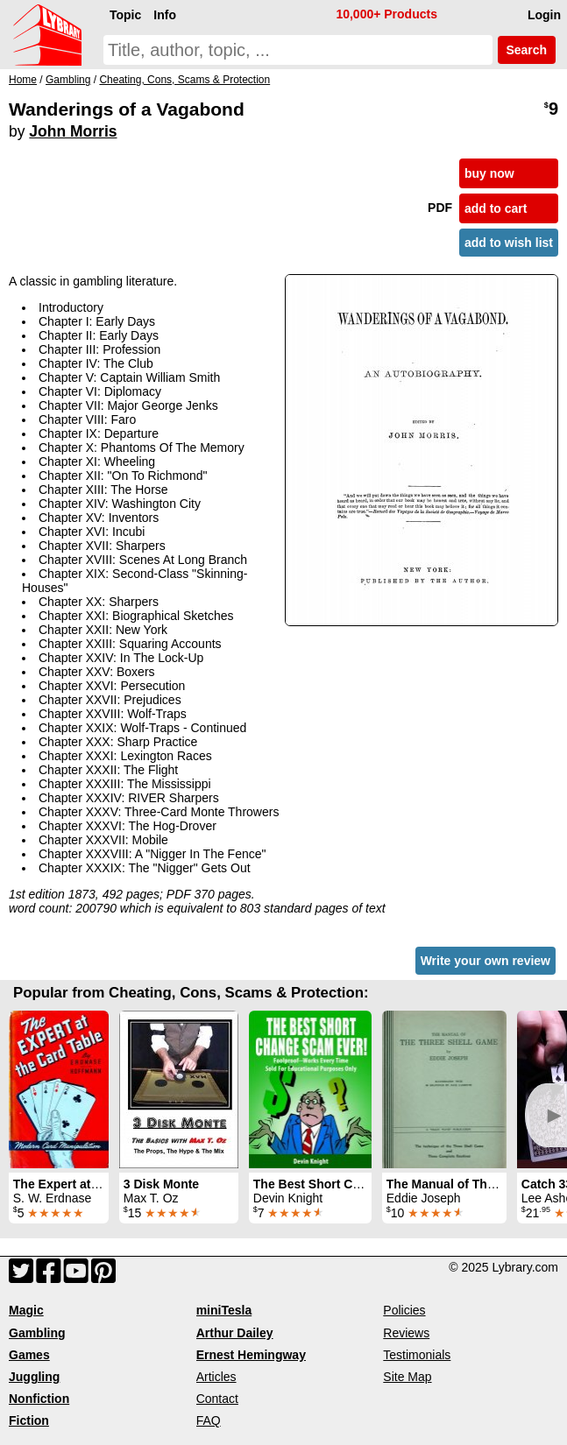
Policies (404, 1310)
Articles (216, 1377)
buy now (489, 173)
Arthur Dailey (234, 1333)
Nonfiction (39, 1399)
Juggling (34, 1377)
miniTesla (224, 1310)
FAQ (208, 1420)
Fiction (29, 1420)
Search (526, 50)
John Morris (73, 131)
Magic (26, 1310)
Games (29, 1355)
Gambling (37, 1333)
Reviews (406, 1333)
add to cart (496, 208)
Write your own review (485, 961)
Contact (217, 1399)
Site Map (407, 1377)
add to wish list (508, 243)
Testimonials (416, 1355)
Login (544, 15)
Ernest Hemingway (251, 1355)
